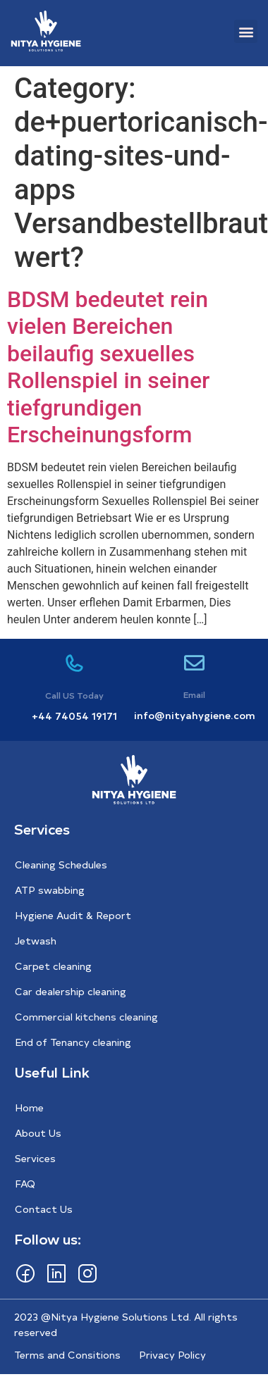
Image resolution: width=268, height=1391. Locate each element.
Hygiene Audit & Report (73, 915)
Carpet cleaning (53, 966)
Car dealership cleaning (70, 991)
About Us (38, 1133)
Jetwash (35, 940)
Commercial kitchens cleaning (86, 1016)
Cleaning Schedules (61, 864)
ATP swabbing (50, 890)
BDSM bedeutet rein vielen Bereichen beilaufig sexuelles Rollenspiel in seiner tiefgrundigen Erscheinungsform (108, 367)
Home (29, 1107)
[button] (245, 31)
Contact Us (44, 1209)
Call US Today (74, 695)
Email (194, 694)
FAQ (25, 1183)
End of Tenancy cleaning (73, 1042)
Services (35, 1158)
